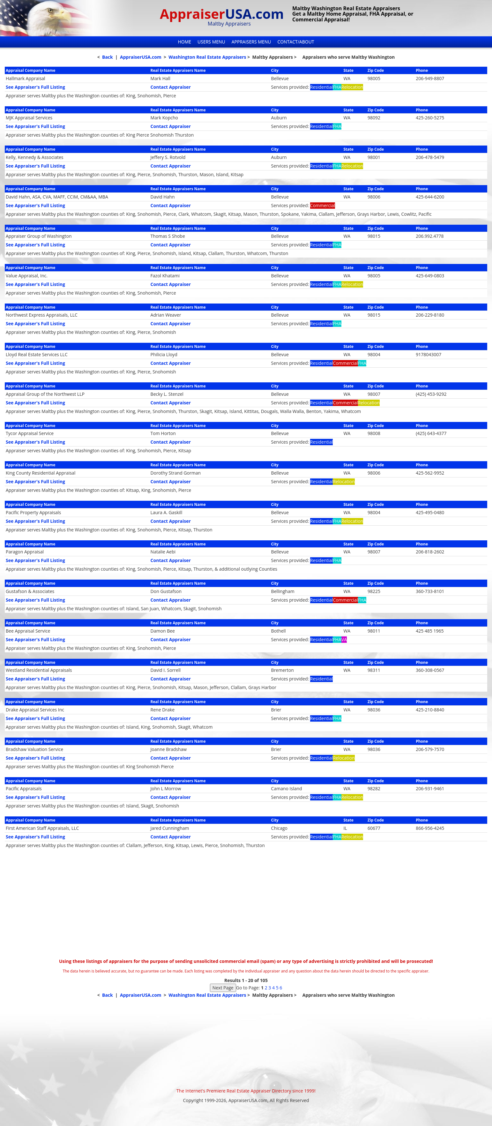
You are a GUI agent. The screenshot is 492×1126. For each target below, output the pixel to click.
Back (107, 57)
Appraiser (222, 13)
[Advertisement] (246, 910)
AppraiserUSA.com (140, 57)
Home (184, 42)
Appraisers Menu (251, 42)
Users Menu (211, 42)
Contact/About (295, 42)
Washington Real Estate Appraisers (207, 57)
